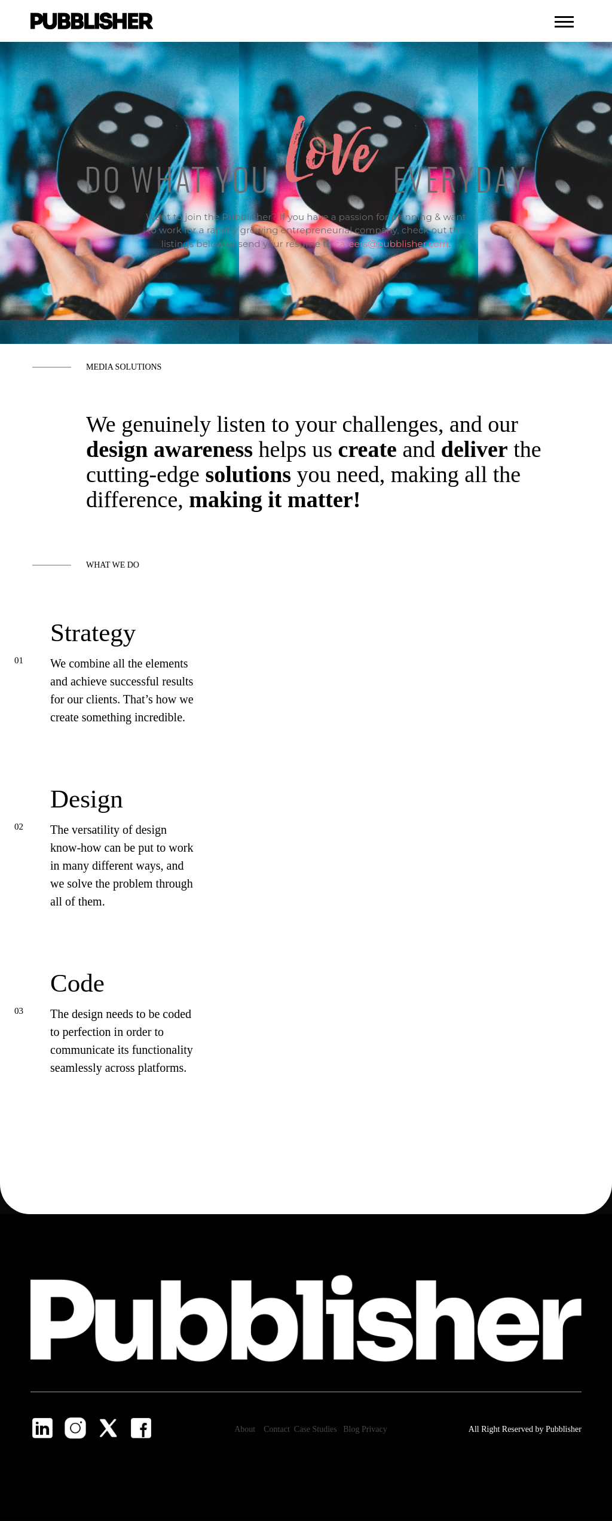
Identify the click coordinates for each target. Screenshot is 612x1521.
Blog (352, 1429)
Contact (278, 1429)
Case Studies (316, 1429)
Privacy (374, 1429)
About (244, 1429)
